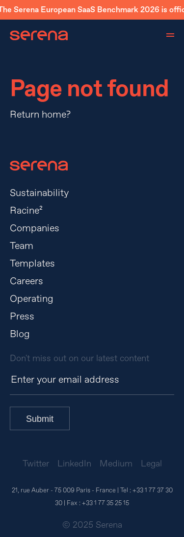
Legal (151, 463)
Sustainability (39, 193)
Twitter (36, 463)
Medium (116, 463)
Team (21, 246)
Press (22, 316)
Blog (20, 334)
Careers (26, 281)
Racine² (26, 210)
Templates (32, 263)
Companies (34, 228)
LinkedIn (74, 463)
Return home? (40, 114)
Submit (39, 419)
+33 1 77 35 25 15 (105, 503)
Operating (31, 299)
